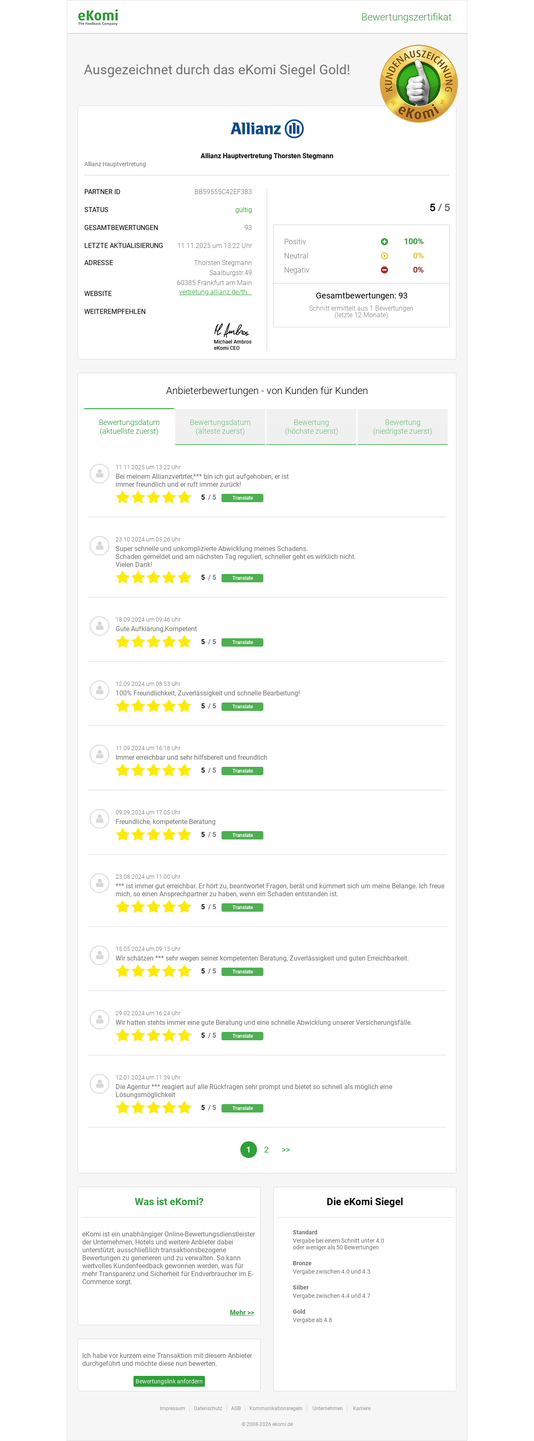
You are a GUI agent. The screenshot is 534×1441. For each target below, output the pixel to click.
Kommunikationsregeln (275, 1408)
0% (402, 255)
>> (286, 1150)
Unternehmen (327, 1408)
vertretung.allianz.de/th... (215, 292)
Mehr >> (242, 1313)
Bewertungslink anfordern (169, 1381)
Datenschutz (208, 1408)
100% (402, 241)
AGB (236, 1408)
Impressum (172, 1408)
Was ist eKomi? (169, 1202)
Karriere (361, 1408)
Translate (242, 498)
